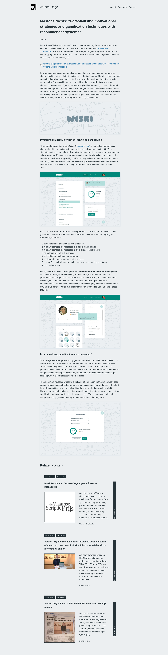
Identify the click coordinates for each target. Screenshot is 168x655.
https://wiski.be (82, 146)
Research (122, 7)
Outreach (133, 7)
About (113, 7)
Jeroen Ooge (49, 7)
